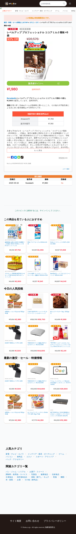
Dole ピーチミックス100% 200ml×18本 (60, 243)
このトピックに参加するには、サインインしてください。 (38, 210)
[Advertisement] (38, 195)
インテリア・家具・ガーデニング (42, 11)
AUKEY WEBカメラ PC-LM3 (14, 343)
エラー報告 (66, 169)
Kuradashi (8, 309)
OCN (51, 410)
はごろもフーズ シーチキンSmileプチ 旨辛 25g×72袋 (38, 413)
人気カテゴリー (7, 11)
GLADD (30, 309)
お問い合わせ (32, 521)
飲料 (37, 22)
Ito (62, 183)
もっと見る (38, 150)
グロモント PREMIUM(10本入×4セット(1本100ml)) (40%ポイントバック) (15, 275)
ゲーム (57, 11)
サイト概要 (15, 521)
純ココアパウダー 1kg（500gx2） (59, 312)
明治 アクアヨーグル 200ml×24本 (37, 243)
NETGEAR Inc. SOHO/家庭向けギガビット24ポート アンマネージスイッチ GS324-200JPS (60, 414)
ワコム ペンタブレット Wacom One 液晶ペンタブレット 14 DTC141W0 (60, 382)
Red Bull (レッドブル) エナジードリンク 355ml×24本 (60, 274)
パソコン (65, 11)
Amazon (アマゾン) (33, 240)
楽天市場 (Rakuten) (10, 240)
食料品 (32, 22)
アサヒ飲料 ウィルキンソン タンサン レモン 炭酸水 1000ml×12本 (38, 274)
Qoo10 (52, 309)
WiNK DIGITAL (9, 340)
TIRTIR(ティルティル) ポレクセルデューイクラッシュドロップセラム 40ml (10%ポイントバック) (60, 344)
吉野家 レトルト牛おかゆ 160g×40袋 (14, 312)
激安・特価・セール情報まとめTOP (16, 22)
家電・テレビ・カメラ (22, 11)
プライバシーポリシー (55, 521)
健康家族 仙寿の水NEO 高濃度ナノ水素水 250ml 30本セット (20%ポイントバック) (15, 243)
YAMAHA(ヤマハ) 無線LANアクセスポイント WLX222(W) (37, 343)
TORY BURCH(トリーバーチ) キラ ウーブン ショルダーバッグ (37, 312)
